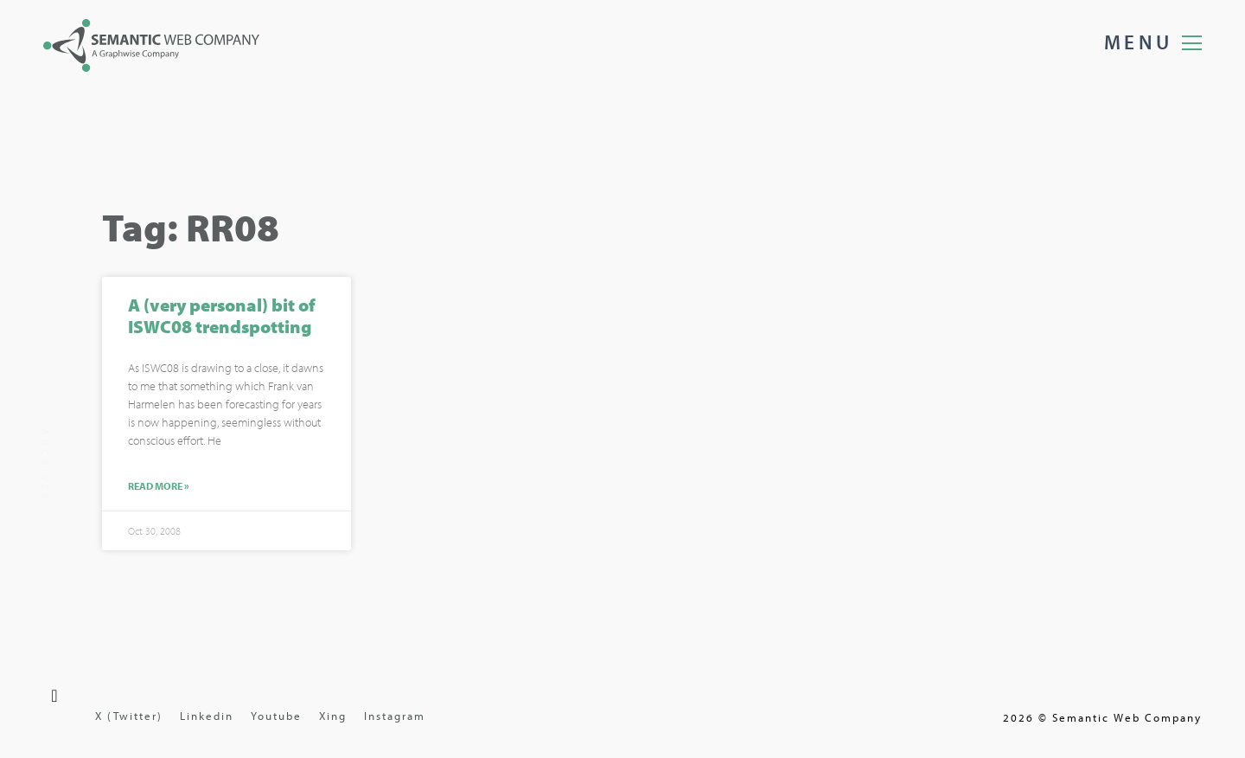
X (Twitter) (129, 716)
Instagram (394, 716)
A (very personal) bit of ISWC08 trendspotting (222, 317)
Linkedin (206, 716)
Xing (333, 716)
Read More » (158, 488)
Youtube (276, 716)
